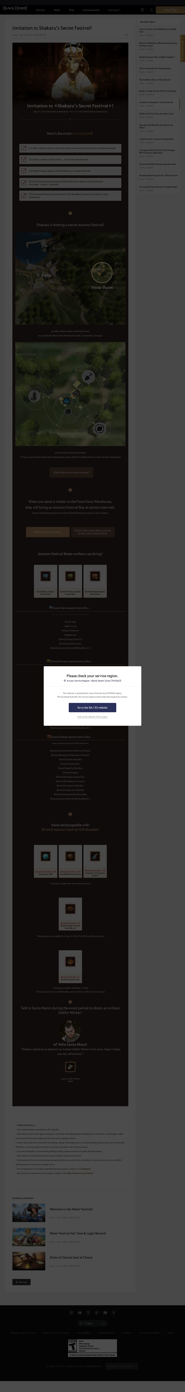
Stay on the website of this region (92, 716)
